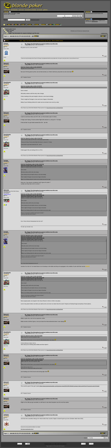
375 (27, 36)
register (18, 13)
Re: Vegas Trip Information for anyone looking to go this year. (41, 43)
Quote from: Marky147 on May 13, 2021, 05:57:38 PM (31, 335)
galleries (45, 9)
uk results (39, 9)
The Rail (9, 31)
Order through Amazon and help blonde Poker (94, 13)
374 (25, 36)
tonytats (6, 160)
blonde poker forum (10, 29)
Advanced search (35, 19)
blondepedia (14, 9)
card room (21, 9)
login (15, 13)
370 (15, 36)
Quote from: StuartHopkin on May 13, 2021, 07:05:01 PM (32, 358)
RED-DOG (6, 190)
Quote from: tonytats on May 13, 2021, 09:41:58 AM (31, 193)
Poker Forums (10, 30)
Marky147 (6, 63)
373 (23, 36)
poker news (7, 9)
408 (33, 36)
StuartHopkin (7, 82)
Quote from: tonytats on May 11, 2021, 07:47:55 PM (31, 86)
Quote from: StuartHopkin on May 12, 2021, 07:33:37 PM (32, 164)
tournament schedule (30, 9)
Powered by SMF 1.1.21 (49, 443)
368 (11, 36)
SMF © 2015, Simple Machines (61, 443)
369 (13, 36)
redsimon (6, 414)
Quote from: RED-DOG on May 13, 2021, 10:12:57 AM (31, 235)
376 (29, 36)
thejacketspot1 (95, 21)
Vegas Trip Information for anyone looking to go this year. (23, 33)
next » (106, 33)
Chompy (6, 43)
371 (18, 36)
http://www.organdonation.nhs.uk (27, 429)
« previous (103, 33)
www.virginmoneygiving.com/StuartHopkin (55, 107)
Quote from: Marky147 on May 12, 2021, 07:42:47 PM (31, 138)
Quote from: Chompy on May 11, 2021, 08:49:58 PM (31, 67)
